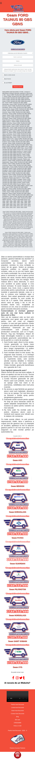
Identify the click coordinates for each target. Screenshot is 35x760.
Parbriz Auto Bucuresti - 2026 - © (17, 730)
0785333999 (17, 722)
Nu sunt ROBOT (8, 82)
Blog (17, 716)
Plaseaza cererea (18, 86)
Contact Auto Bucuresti (17, 713)
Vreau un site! (17, 725)
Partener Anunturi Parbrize (17, 748)
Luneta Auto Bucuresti (17, 707)
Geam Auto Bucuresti (17, 710)
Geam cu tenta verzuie (9, 75)
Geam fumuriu (7, 78)
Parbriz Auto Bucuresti (17, 704)
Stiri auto (17, 719)
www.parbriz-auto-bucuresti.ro (11, 92)
